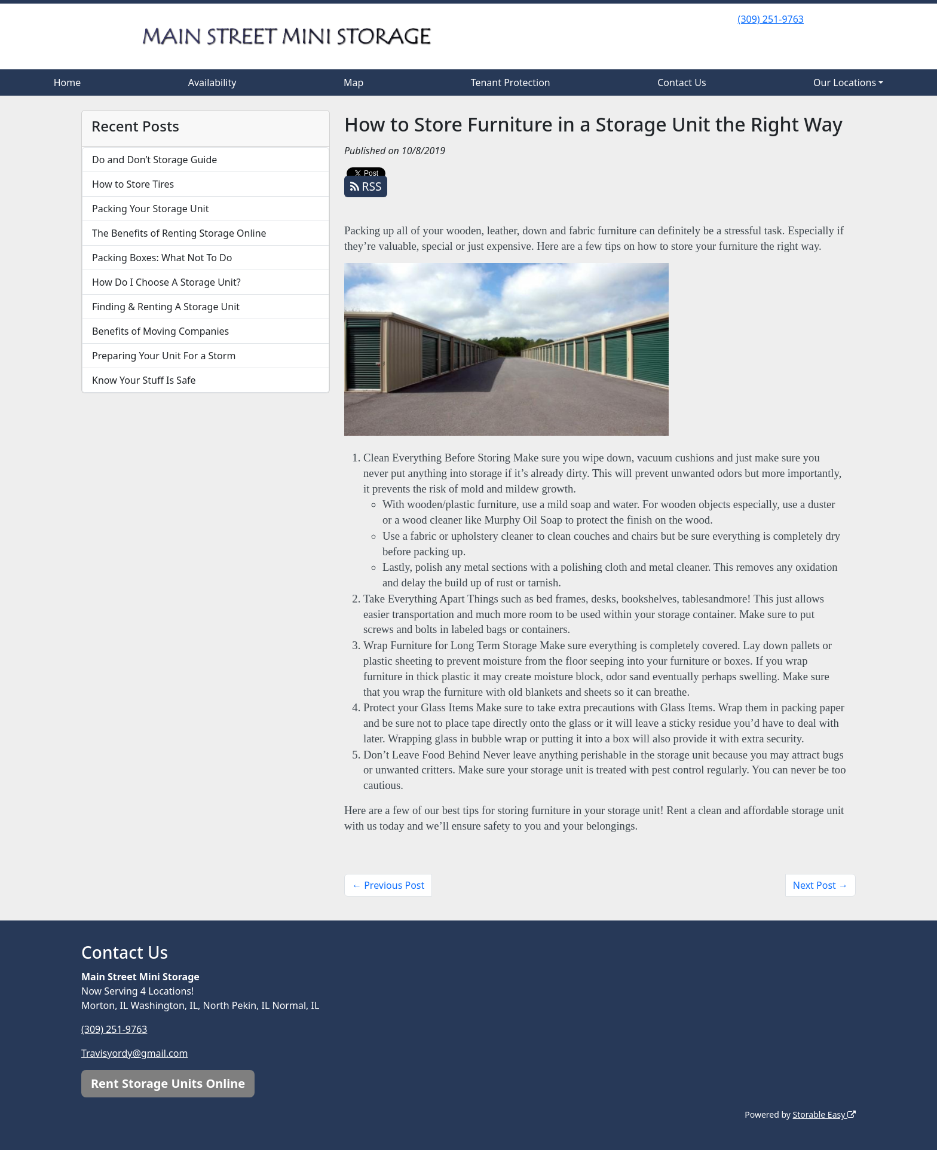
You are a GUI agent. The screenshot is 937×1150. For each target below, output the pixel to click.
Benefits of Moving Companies (160, 331)
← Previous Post (388, 885)
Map (353, 82)
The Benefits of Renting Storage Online (179, 233)
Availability (212, 82)
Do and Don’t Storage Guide (154, 159)
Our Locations (844, 82)
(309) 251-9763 (771, 19)
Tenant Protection (510, 82)
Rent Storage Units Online (168, 1083)
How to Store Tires (133, 184)
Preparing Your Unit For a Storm (163, 355)
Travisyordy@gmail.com (134, 1053)
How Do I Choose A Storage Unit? (166, 282)
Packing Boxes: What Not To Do (162, 257)
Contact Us (681, 82)
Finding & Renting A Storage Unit (166, 306)
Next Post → (820, 885)
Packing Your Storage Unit (150, 208)
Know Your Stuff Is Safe (144, 380)
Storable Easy (824, 1114)
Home (67, 82)
